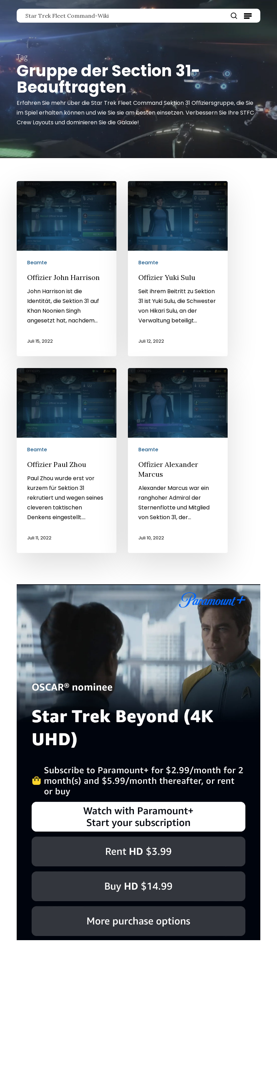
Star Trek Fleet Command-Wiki (67, 15)
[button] (248, 15)
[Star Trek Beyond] (138, 943)
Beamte (37, 262)
